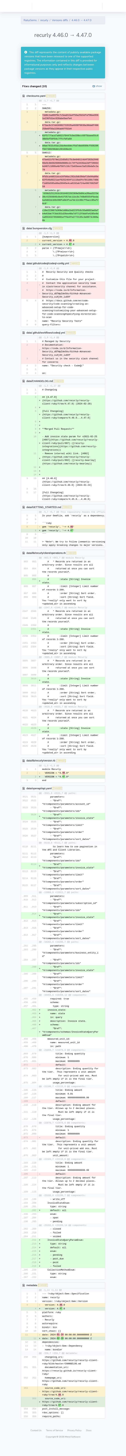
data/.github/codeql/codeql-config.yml (47, 264)
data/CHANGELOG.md (39, 382)
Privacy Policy (74, 1443)
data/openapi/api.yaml (39, 793)
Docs (88, 1443)
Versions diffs (60, 20)
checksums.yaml (35, 95)
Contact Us (36, 1443)
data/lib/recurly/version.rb (40, 765)
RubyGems (30, 20)
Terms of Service (54, 1443)
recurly (44, 20)
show (99, 86)
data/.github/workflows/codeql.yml (45, 334)
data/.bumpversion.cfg (39, 228)
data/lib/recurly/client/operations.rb (46, 556)
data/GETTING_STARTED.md (43, 510)
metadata (31, 1295)
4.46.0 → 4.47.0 (81, 20)
